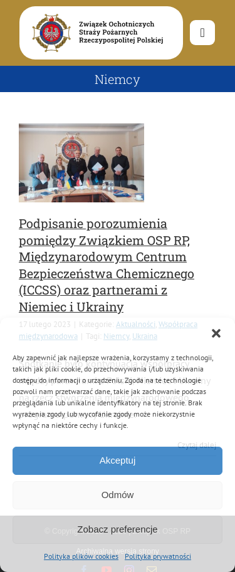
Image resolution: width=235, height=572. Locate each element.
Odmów (118, 494)
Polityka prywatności (158, 556)
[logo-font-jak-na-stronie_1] (95, 12)
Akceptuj (118, 460)
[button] (216, 333)
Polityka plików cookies (81, 556)
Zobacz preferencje (117, 529)
